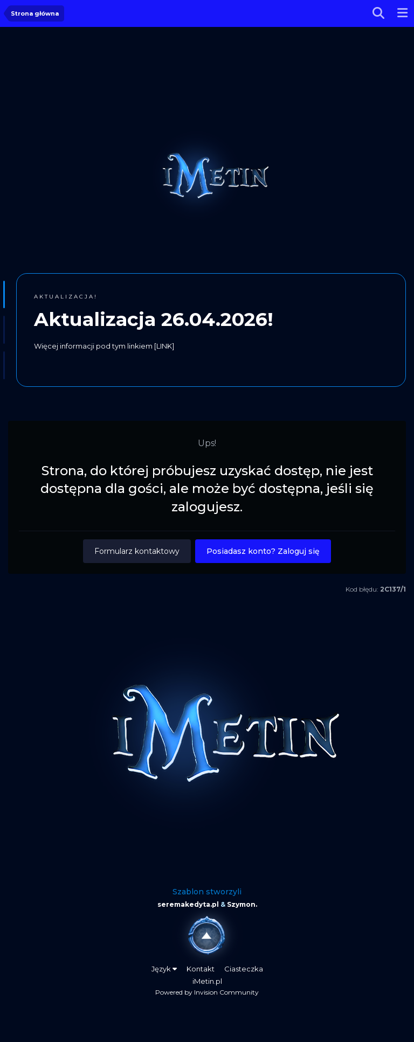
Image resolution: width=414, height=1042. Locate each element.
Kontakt (201, 968)
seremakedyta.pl (188, 904)
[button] (4, 295)
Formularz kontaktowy (137, 551)
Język (164, 968)
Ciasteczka (243, 968)
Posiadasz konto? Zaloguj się (263, 551)
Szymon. (242, 904)
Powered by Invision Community (207, 992)
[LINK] (164, 346)
